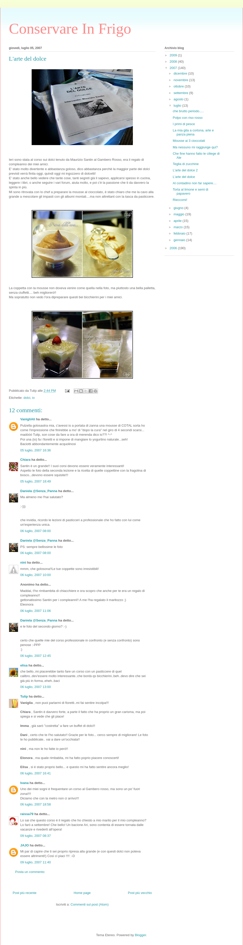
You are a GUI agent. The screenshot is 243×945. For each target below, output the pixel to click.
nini (23, 562)
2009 (174, 55)
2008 (174, 61)
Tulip (24, 696)
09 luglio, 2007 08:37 (35, 836)
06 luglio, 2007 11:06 (35, 611)
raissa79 (26, 814)
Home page (82, 893)
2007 (174, 68)
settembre (181, 93)
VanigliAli (27, 419)
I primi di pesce (184, 124)
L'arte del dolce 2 (185, 170)
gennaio (180, 240)
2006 (174, 248)
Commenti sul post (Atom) (90, 904)
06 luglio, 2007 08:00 (35, 531)
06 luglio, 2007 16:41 (35, 773)
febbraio (180, 233)
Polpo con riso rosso (187, 118)
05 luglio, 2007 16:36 (35, 450)
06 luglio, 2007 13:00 (35, 687)
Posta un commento (30, 872)
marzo (179, 227)
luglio (178, 105)
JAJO (24, 845)
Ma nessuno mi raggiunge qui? (195, 147)
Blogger (140, 935)
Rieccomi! (180, 200)
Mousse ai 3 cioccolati (189, 141)
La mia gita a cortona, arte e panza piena (193, 132)
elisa (24, 665)
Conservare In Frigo (70, 28)
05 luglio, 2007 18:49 (35, 481)
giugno (179, 208)
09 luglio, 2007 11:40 (35, 862)
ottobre (179, 86)
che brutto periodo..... (188, 111)
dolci (27, 398)
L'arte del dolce (184, 177)
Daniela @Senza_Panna (38, 491)
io (33, 398)
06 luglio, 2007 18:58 (35, 804)
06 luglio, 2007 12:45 (35, 656)
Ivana (24, 783)
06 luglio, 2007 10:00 (35, 575)
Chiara (25, 460)
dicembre (181, 73)
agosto (179, 99)
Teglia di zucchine (186, 164)
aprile (178, 221)
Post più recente (24, 893)
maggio (179, 214)
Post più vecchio (140, 893)
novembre (181, 80)
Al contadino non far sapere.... (194, 183)
